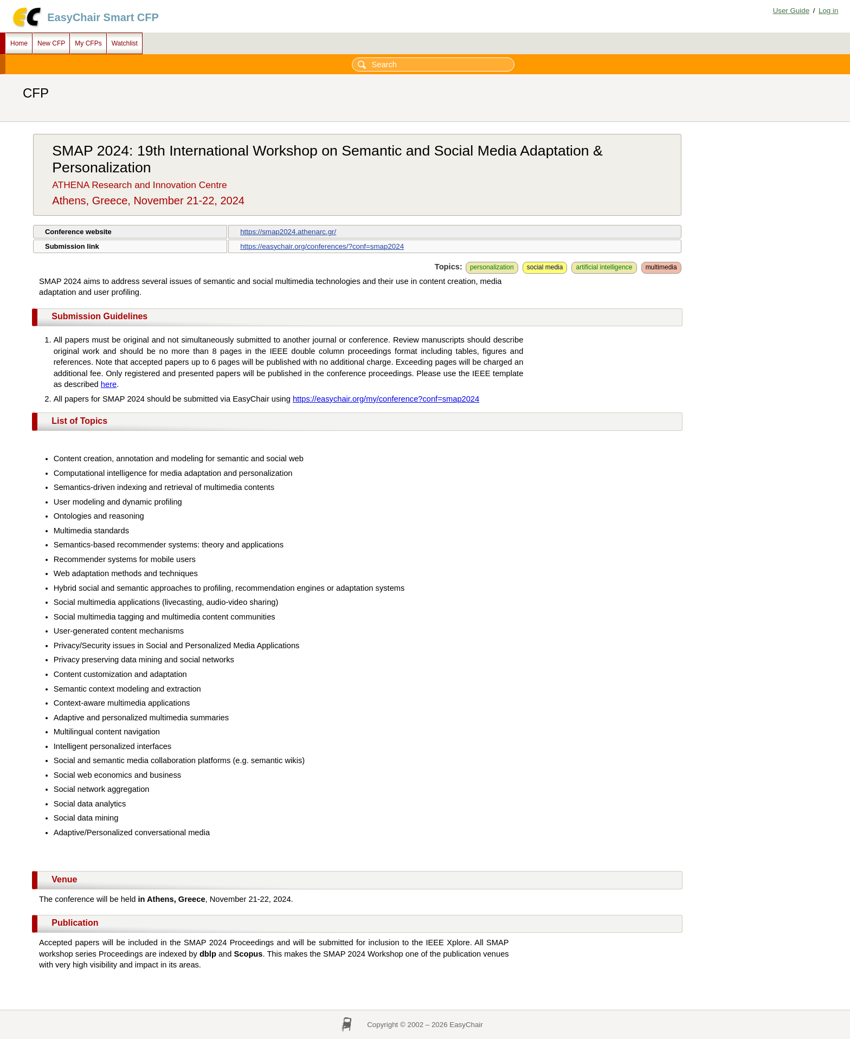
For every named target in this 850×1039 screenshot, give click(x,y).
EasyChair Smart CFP (103, 17)
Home (19, 43)
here (109, 384)
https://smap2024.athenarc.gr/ (288, 232)
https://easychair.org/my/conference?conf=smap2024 (386, 399)
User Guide (791, 11)
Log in (828, 11)
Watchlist (125, 43)
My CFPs (88, 43)
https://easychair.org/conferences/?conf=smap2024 (322, 246)
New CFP (51, 43)
